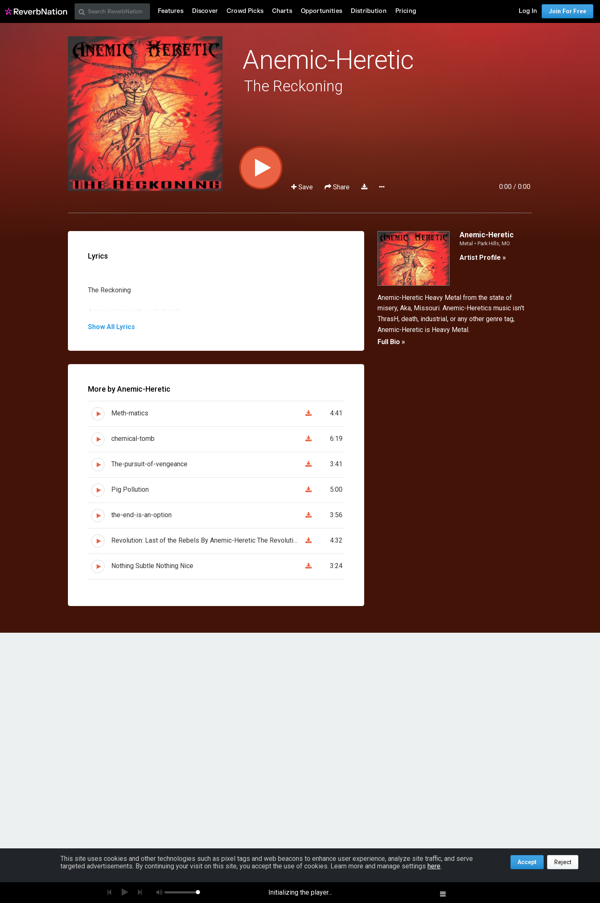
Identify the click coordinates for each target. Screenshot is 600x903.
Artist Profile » (483, 258)
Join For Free (567, 11)
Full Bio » (391, 342)
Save (303, 187)
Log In (528, 11)
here (434, 866)
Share (338, 187)
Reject (562, 862)
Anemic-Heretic (327, 60)
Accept (527, 862)
